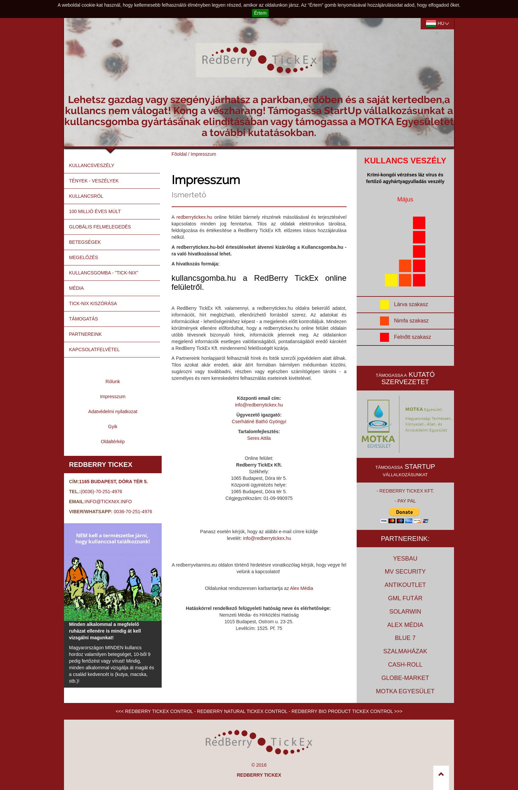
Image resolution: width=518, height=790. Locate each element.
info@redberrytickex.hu (259, 405)
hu (437, 23)
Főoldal (179, 154)
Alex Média (301, 588)
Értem (260, 13)
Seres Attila (259, 438)
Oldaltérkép (113, 441)
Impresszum (203, 154)
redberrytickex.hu (194, 217)
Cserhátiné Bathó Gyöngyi (259, 421)
